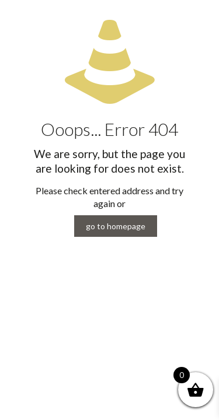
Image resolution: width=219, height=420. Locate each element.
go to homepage (115, 226)
